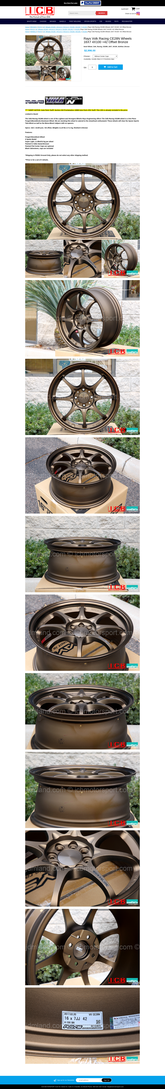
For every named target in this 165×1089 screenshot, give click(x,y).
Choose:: (87, 56)
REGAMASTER (127, 21)
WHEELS (62, 21)
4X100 (84, 27)
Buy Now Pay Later (70, 3)
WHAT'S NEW (31, 21)
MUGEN (108, 21)
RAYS (116, 21)
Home (27, 27)
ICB (101, 21)
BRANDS (53, 21)
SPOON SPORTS (90, 21)
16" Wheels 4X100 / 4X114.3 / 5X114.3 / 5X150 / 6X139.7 (62, 27)
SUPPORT (125, 9)
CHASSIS (43, 21)
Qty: (85, 67)
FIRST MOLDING (75, 21)
